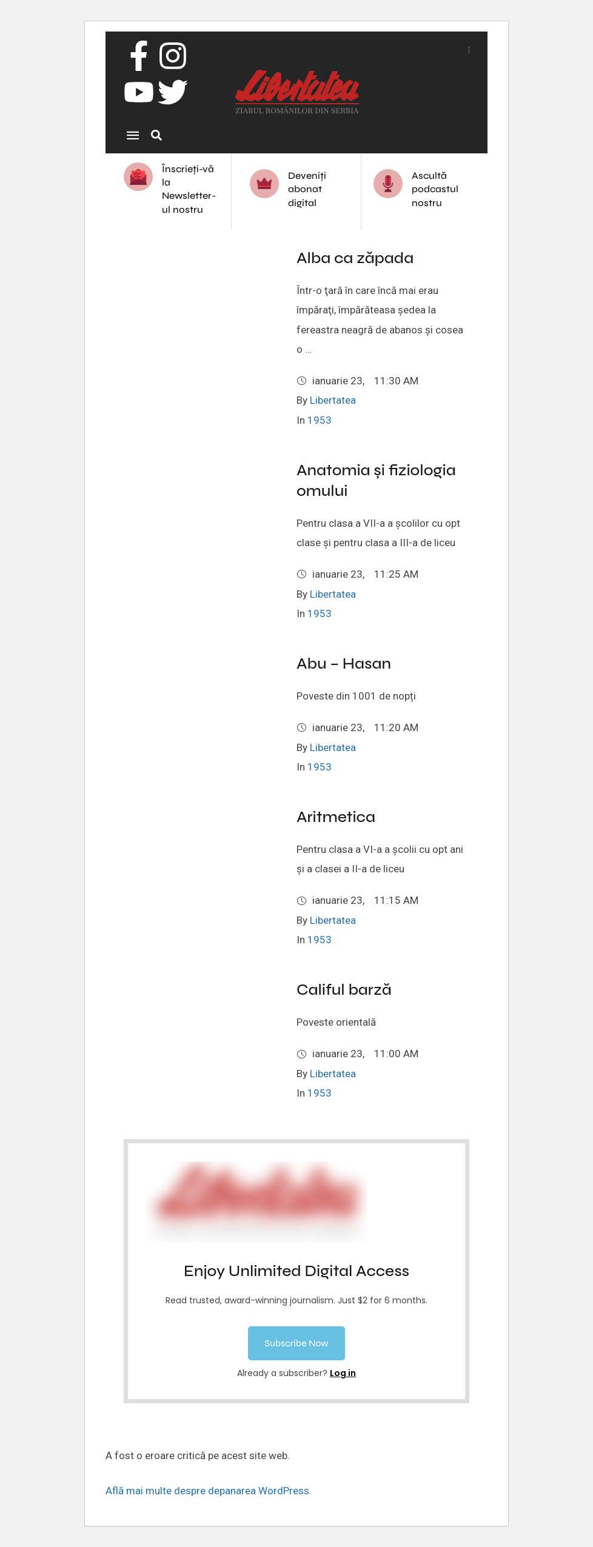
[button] (296, 1343)
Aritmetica (335, 816)
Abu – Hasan (343, 663)
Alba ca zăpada (355, 258)
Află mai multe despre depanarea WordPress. (209, 1491)
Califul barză (344, 989)
